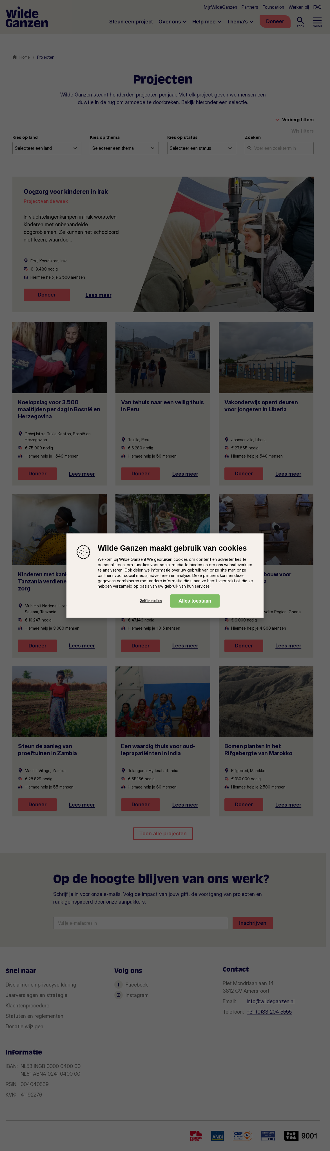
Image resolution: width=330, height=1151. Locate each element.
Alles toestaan (195, 600)
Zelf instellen (151, 601)
